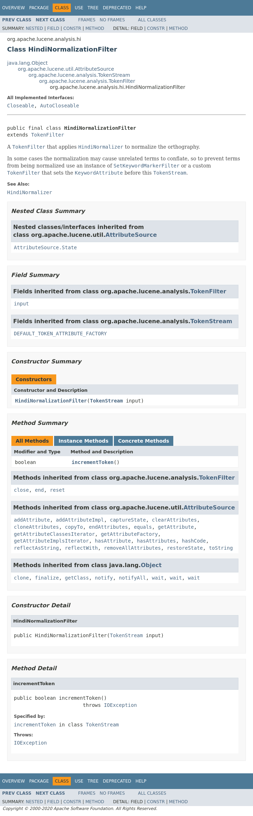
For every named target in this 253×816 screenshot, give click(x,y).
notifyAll (132, 578)
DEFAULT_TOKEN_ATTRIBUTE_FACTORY (60, 333)
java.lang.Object (27, 63)
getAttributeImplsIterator (51, 541)
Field (53, 28)
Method (94, 28)
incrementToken (93, 462)
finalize (47, 578)
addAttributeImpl (80, 520)
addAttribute (32, 520)
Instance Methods (83, 441)
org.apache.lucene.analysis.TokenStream (79, 75)
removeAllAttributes (132, 548)
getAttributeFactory (129, 534)
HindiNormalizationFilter (51, 401)
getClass (77, 578)
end (39, 490)
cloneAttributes (36, 527)
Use (79, 7)
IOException (120, 705)
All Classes (152, 19)
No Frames (112, 19)
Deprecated (117, 7)
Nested (34, 28)
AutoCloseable (59, 105)
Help (141, 7)
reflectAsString (36, 548)
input (21, 303)
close (21, 490)
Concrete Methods (143, 441)
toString (221, 548)
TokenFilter (47, 135)
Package (39, 7)
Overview (13, 7)
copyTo (74, 527)
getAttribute (176, 527)
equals (143, 527)
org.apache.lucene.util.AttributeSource (66, 69)
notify (104, 578)
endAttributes (108, 527)
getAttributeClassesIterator (54, 534)
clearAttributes (174, 520)
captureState (128, 520)
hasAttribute (113, 541)
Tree (93, 7)
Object (151, 565)
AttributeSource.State (45, 247)
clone (21, 578)
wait (158, 578)
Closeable (20, 105)
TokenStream (211, 321)
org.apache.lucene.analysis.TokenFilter (87, 81)
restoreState (185, 548)
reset (57, 490)
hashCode (194, 541)
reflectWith (81, 548)
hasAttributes (156, 541)
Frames (87, 19)
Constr (72, 28)
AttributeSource (131, 234)
